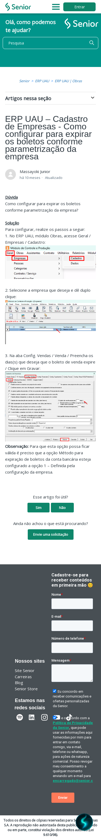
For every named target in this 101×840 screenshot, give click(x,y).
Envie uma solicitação (50, 534)
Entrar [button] (79, 6)
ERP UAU (42, 80)
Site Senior (24, 670)
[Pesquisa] (50, 43)
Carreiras (23, 676)
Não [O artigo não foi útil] (62, 507)
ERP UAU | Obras (68, 80)
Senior (24, 80)
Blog (19, 682)
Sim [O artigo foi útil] (38, 507)
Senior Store (26, 688)
